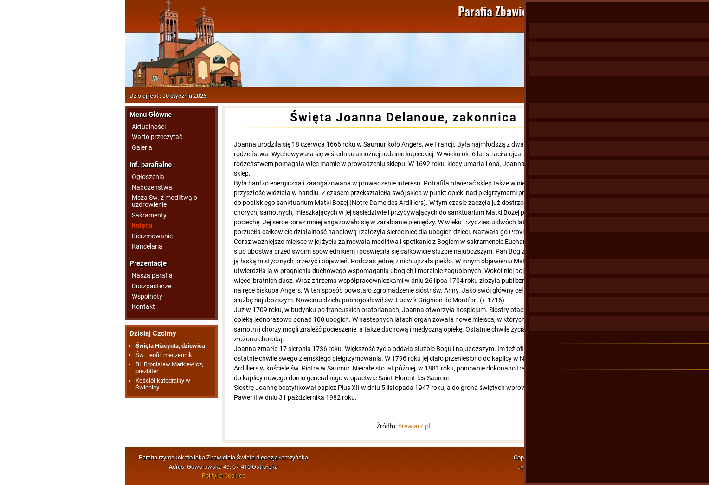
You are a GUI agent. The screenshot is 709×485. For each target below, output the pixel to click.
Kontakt (143, 306)
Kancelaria (147, 246)
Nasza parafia (152, 275)
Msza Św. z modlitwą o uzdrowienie (164, 201)
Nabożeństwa (152, 187)
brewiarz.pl (414, 426)
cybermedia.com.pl (542, 466)
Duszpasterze (151, 286)
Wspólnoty (147, 296)
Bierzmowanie (152, 236)
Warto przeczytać (157, 137)
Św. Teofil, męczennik (163, 354)
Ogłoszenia (148, 176)
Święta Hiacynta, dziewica (170, 345)
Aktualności (149, 126)
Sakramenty (149, 215)
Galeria (142, 147)
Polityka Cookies (223, 475)
